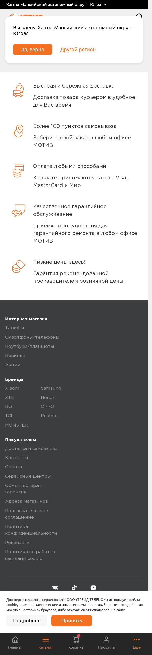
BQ (8, 407)
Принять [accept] (71, 620)
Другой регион (78, 49)
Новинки (15, 356)
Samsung (51, 388)
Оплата (13, 467)
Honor (47, 398)
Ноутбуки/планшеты (29, 346)
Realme (49, 416)
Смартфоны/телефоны (32, 337)
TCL (9, 416)
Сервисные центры (28, 476)
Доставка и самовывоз (31, 449)
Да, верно (32, 49)
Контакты (16, 458)
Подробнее (27, 620)
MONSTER (16, 425)
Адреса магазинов (26, 501)
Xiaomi (13, 388)
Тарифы (14, 328)
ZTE (9, 398)
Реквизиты (18, 543)
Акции (12, 365)
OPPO (47, 407)
